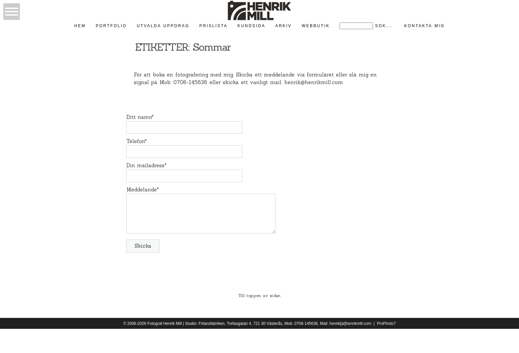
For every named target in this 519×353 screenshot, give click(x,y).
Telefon (135, 141)
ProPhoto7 (386, 323)
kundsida (251, 26)
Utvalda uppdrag (163, 26)
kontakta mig (424, 26)
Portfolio (111, 26)
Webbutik (316, 26)
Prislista (213, 26)
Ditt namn (139, 117)
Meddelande (141, 189)
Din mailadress (145, 165)
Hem (80, 26)
